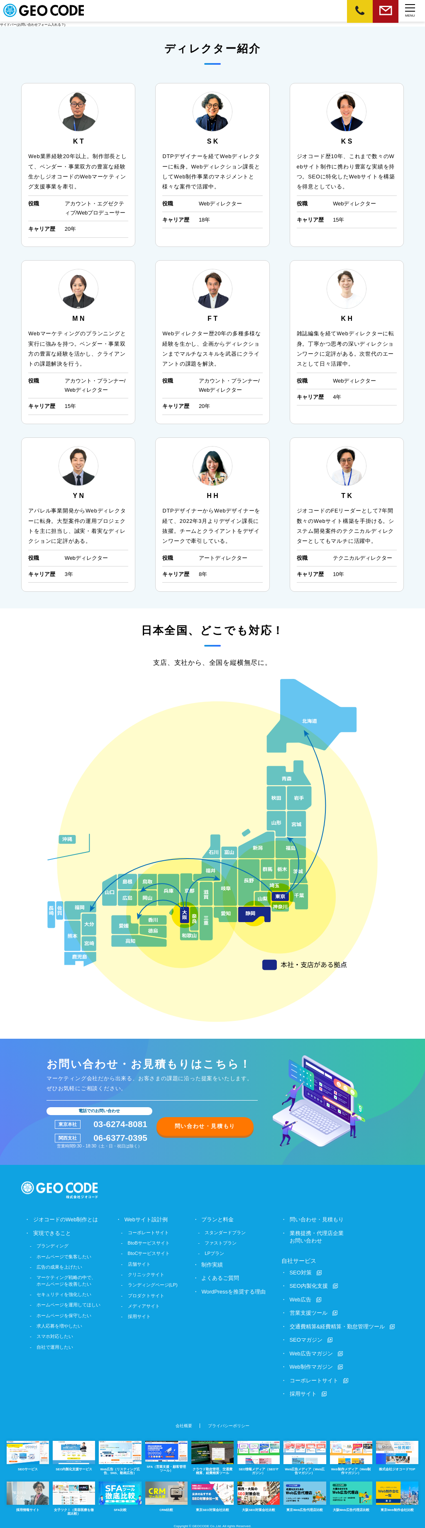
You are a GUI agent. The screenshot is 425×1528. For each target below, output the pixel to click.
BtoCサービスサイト (149, 1253)
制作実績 (212, 1264)
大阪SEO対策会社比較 (258, 1494)
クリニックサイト (146, 1274)
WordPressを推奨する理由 (234, 1291)
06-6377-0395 (120, 1138)
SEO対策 (301, 1272)
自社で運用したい (55, 1346)
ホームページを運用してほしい (68, 1304)
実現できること (52, 1233)
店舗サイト (139, 1263)
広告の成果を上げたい (59, 1266)
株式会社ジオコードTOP (397, 1454)
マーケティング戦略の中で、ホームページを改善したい (66, 1280)
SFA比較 (120, 1494)
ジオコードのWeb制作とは (65, 1219)
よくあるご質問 (220, 1278)
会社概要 (184, 1425)
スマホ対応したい (55, 1336)
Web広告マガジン (311, 1353)
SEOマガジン (306, 1339)
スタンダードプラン (225, 1232)
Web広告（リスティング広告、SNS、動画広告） (120, 1456)
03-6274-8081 (120, 1124)
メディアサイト (144, 1305)
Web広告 (300, 1299)
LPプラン (215, 1253)
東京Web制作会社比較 (397, 1494)
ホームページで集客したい (64, 1256)
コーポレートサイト (148, 1232)
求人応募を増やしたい (59, 1325)
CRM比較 (166, 1494)
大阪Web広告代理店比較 (351, 1494)
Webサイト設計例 (146, 1219)
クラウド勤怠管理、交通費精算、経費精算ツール (212, 1456)
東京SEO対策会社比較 (212, 1494)
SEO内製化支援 (309, 1285)
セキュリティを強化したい (64, 1294)
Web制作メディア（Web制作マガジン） (351, 1456)
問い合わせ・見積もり (205, 1126)
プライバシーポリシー (228, 1425)
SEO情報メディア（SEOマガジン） (258, 1456)
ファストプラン (221, 1242)
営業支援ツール (308, 1312)
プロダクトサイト (146, 1295)
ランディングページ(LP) (153, 1284)
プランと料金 (218, 1219)
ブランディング (52, 1245)
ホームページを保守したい (64, 1315)
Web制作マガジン (311, 1366)
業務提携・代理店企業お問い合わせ (317, 1237)
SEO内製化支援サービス (74, 1454)
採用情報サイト (28, 1494)
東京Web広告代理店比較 (304, 1494)
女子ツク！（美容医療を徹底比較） (74, 1496)
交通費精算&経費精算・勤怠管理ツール (337, 1326)
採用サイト (139, 1316)
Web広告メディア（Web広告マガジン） (304, 1456)
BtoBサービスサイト (149, 1242)
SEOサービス (28, 1454)
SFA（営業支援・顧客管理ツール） (166, 1455)
